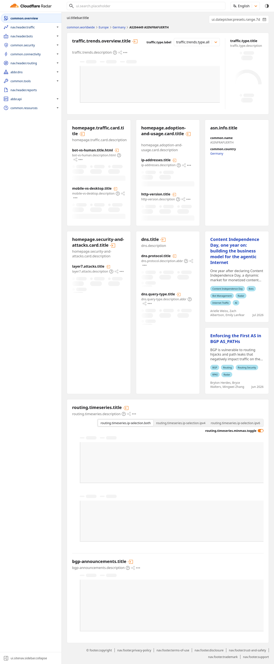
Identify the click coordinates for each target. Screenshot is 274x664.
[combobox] (149, 6)
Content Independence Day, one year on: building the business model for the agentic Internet (234, 250)
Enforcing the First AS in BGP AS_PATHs (235, 338)
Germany (216, 153)
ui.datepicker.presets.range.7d (240, 20)
